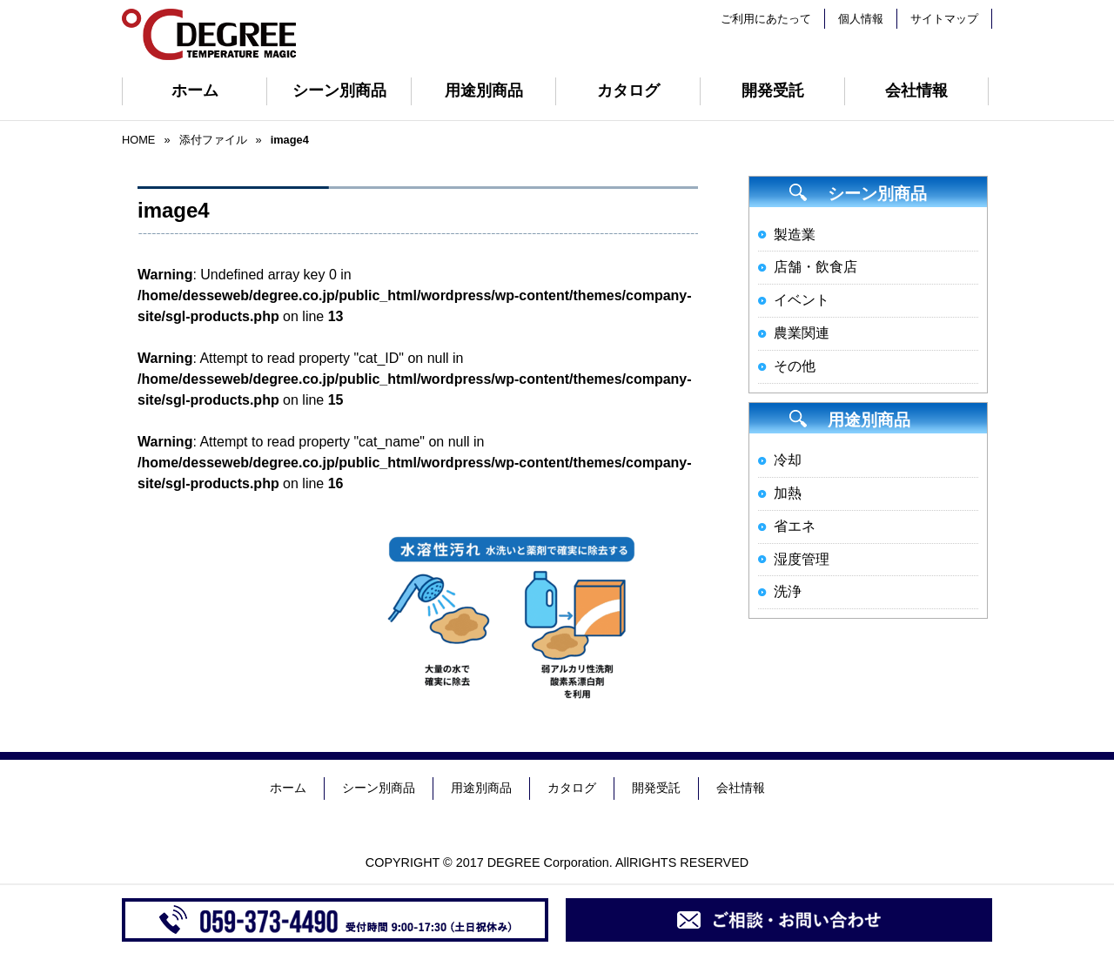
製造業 (794, 234)
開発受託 (773, 90)
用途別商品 (484, 90)
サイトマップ (944, 18)
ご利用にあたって (766, 18)
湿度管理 (801, 559)
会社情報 (916, 90)
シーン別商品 (339, 90)
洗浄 (788, 591)
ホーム (194, 90)
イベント (801, 299)
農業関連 (801, 332)
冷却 (788, 460)
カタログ (628, 90)
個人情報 (860, 18)
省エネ (794, 526)
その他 (794, 366)
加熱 (788, 493)
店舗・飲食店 (815, 266)
